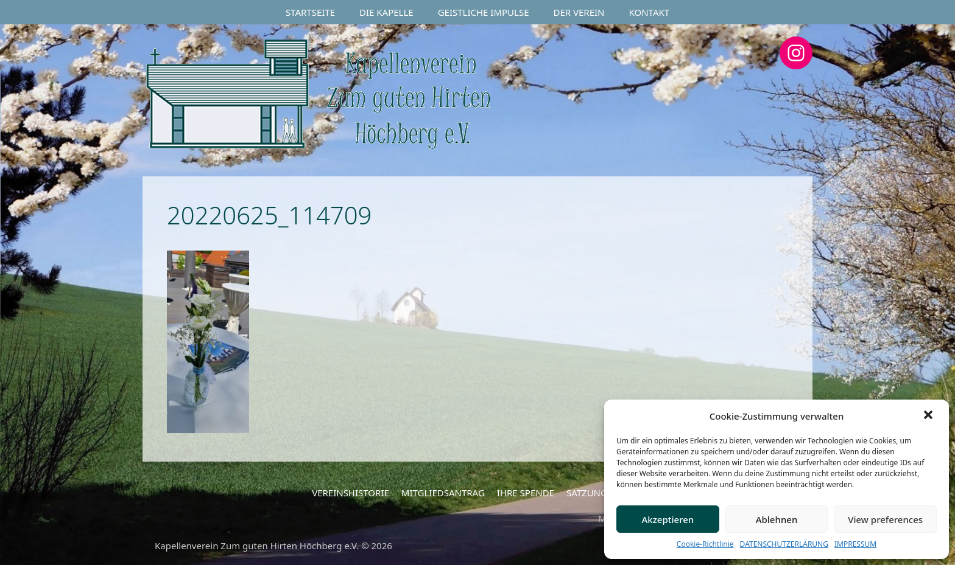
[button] (929, 416)
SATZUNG (586, 493)
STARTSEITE (310, 12)
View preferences (885, 519)
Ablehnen (777, 519)
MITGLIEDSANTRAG (443, 493)
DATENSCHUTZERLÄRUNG (784, 544)
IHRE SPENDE (525, 493)
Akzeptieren (667, 519)
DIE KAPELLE (386, 12)
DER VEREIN (579, 12)
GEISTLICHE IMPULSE (483, 12)
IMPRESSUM (855, 544)
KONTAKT (649, 12)
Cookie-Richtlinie (705, 544)
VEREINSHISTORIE (350, 493)
